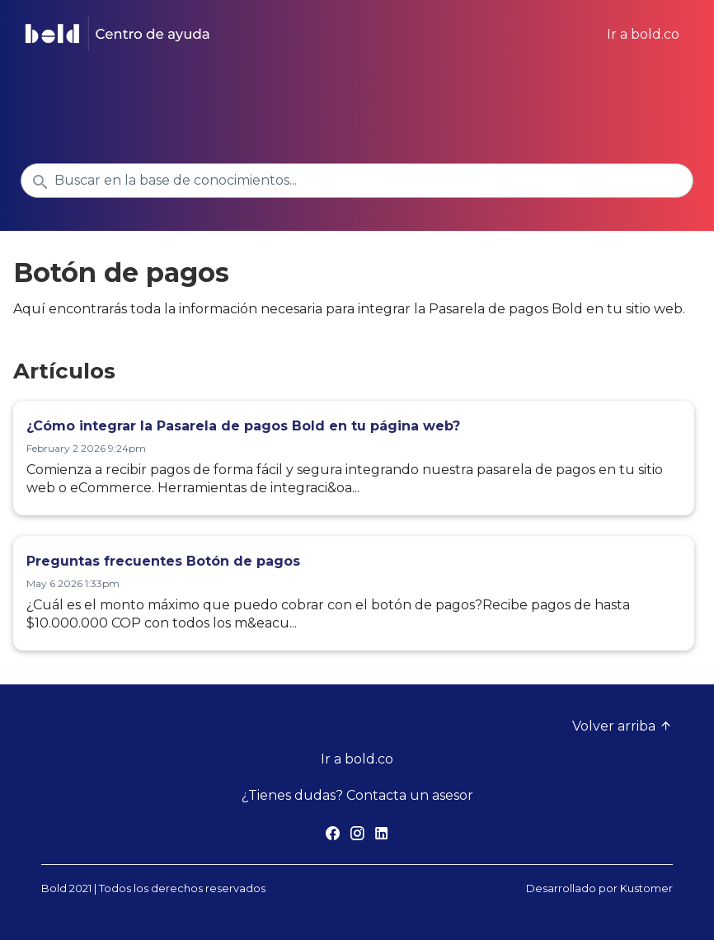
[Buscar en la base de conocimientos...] (357, 180)
